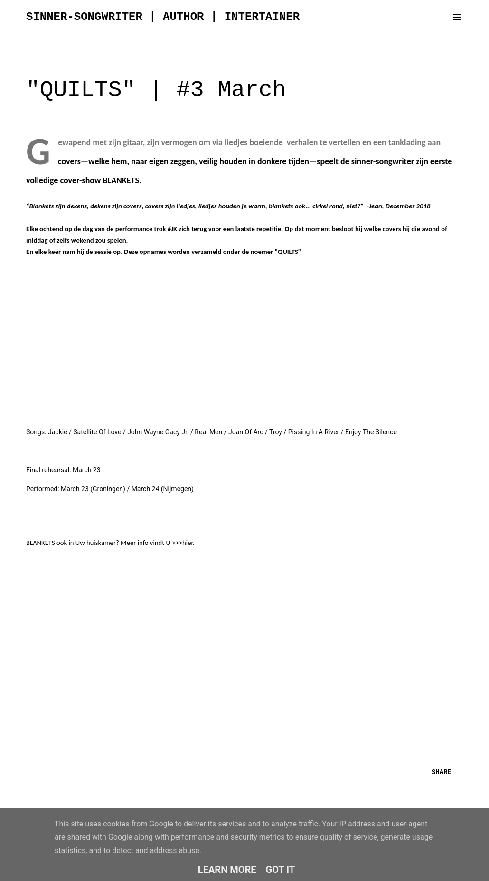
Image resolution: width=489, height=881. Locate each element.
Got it (280, 869)
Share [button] (441, 772)
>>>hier (182, 542)
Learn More (227, 869)
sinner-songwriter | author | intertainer (163, 16)
